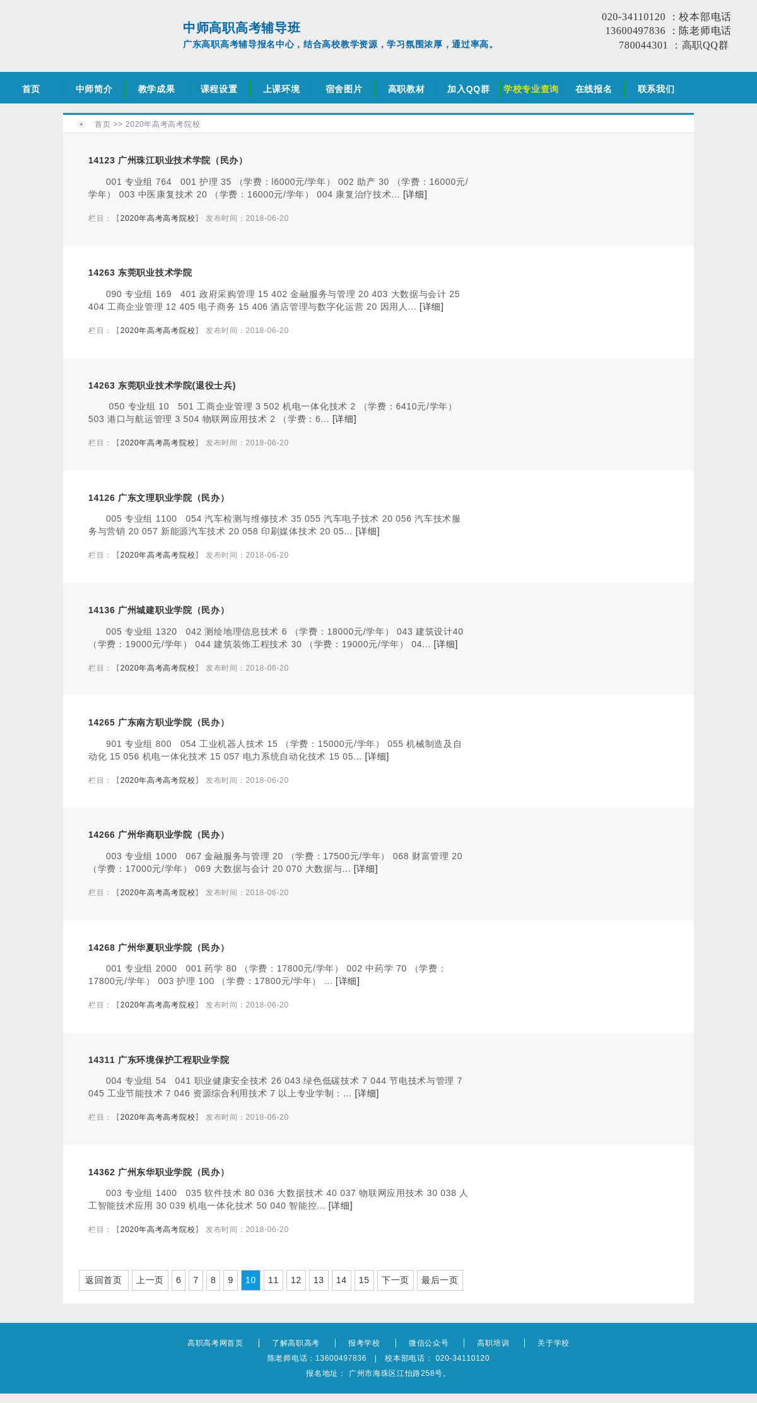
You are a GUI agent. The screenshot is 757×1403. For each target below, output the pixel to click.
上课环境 (281, 89)
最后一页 (440, 1280)
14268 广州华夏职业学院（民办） (158, 947)
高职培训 (493, 1343)
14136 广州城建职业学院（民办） (158, 610)
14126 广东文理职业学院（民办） (158, 498)
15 (364, 1280)
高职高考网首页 (215, 1343)
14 (341, 1280)
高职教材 (406, 89)
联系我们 (656, 89)
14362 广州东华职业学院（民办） (158, 1172)
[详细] (415, 194)
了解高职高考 (296, 1343)
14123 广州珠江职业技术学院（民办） (168, 160)
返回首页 (103, 1280)
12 (296, 1280)
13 (319, 1280)
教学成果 (156, 89)
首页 (31, 89)
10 (250, 1280)
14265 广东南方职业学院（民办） (158, 722)
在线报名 (594, 89)
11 (273, 1280)
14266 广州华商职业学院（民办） (158, 835)
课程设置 (219, 89)
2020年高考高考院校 (163, 124)
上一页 (150, 1280)
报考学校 (364, 1343)
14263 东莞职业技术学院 (140, 272)
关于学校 (553, 1343)
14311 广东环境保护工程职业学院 (158, 1060)
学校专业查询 (531, 89)
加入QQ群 (468, 89)
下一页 (395, 1280)
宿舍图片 (344, 89)
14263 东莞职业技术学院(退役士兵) (162, 385)
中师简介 (94, 89)
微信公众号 (429, 1343)
